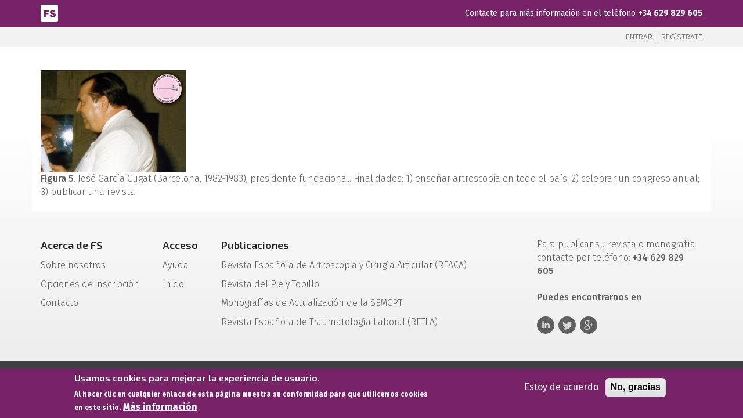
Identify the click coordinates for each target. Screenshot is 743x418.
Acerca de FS (72, 245)
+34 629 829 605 (670, 13)
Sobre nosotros (73, 265)
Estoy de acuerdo (561, 388)
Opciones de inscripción (90, 284)
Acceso (180, 245)
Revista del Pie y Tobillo (270, 284)
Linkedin (545, 325)
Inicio (173, 284)
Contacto (59, 302)
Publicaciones (255, 245)
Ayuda (176, 265)
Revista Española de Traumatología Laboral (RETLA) (329, 321)
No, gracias (636, 389)
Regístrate (681, 37)
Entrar (639, 37)
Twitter (567, 325)
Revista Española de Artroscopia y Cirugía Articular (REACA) (344, 265)
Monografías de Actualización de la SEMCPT (311, 302)
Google (588, 325)
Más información (160, 409)
